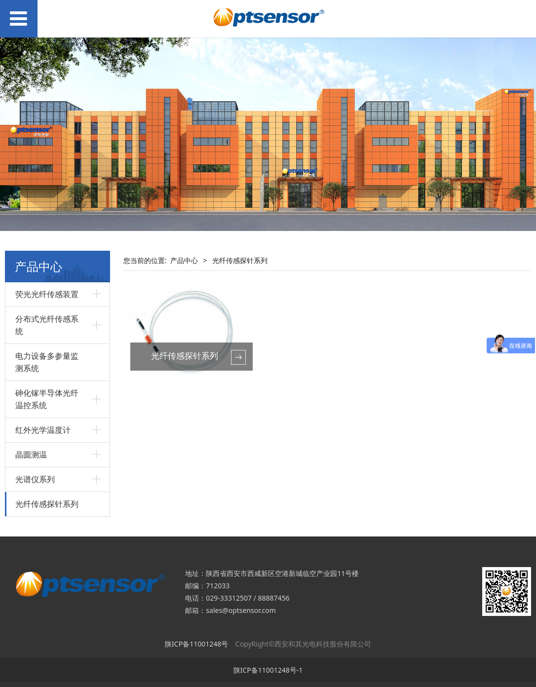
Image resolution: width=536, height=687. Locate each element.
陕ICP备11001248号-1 (268, 670)
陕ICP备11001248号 (196, 644)
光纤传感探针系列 (46, 503)
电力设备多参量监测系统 (46, 362)
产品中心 (184, 260)
